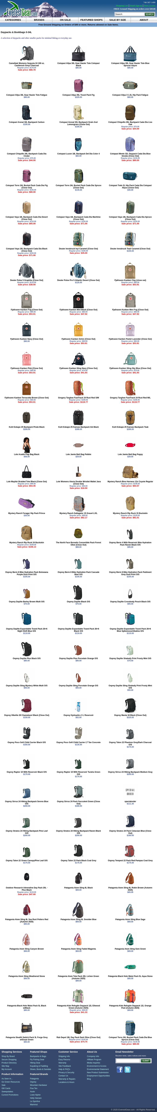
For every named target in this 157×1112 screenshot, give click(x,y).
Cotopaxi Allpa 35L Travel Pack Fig (78, 95)
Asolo (32, 1091)
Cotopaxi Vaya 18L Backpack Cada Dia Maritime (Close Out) (78, 218)
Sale (3, 1085)
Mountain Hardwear (38, 1085)
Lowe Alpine (35, 1095)
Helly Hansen (36, 1098)
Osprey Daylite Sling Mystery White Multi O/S (27, 685)
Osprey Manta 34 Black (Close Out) (130, 715)
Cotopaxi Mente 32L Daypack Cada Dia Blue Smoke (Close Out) (130, 155)
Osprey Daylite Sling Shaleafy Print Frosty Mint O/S (130, 686)
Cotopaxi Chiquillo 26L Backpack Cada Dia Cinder (26, 155)
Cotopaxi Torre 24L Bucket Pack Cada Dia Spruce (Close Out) (78, 186)
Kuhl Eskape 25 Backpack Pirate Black (26, 427)
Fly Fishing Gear (37, 1059)
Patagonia (34, 1079)
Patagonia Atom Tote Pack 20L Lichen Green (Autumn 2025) (78, 977)
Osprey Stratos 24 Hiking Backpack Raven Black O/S (78, 832)
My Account (7, 1069)
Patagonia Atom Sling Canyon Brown (27, 949)
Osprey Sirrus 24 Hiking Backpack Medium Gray (130, 772)
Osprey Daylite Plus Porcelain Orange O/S (78, 658)
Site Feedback (65, 1066)
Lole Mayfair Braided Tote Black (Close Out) (26, 481)
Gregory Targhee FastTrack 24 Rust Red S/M (78, 398)
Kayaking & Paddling (39, 1066)
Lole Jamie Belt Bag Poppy (130, 454)
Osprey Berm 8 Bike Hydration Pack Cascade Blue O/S (78, 573)
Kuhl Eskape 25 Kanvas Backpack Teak (130, 427)
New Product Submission (98, 1072)
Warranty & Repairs (67, 1079)
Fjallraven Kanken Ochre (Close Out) (78, 339)
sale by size (117, 19)
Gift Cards (6, 1088)
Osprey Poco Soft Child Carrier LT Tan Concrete (78, 742)
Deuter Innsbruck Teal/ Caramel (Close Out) (130, 249)
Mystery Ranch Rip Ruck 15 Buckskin (130, 513)
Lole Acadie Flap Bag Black (26, 454)
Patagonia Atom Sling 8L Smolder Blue (78, 919)
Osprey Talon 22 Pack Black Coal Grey (78, 860)
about (144, 19)
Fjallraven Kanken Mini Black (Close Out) (78, 310)
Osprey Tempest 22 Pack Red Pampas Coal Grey (130, 860)
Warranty (62, 1063)
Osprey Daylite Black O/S (78, 601)
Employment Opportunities (98, 1076)
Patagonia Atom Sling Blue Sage (130, 919)
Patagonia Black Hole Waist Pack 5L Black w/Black (26, 1007)
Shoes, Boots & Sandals (40, 1069)
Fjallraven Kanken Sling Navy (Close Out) (78, 368)
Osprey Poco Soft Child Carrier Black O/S (27, 742)
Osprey (33, 1082)
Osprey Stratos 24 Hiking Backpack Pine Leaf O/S (27, 832)
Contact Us (63, 1076)
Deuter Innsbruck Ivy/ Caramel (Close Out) (78, 249)
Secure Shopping (9, 1059)
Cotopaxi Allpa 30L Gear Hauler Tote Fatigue (26, 95)
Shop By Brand (8, 1056)
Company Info (93, 1056)
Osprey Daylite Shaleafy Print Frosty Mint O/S (130, 658)
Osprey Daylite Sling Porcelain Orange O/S (78, 685)
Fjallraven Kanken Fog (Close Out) (27, 310)
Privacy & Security (66, 1072)
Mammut (34, 1104)
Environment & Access (96, 1066)
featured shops (91, 19)
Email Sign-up (136, 5)
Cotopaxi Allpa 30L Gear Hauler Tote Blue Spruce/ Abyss (130, 64)
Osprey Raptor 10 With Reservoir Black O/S (27, 772)
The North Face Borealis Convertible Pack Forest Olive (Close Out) (78, 543)
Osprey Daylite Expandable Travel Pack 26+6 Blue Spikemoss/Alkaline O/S (130, 630)
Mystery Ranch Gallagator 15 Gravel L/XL (78, 513)
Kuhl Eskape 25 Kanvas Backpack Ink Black (78, 427)
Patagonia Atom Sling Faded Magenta (78, 949)
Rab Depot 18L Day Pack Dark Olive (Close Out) (78, 1037)
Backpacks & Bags (38, 1056)
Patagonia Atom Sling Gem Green (130, 949)
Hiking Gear (35, 1063)
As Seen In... (7, 1079)
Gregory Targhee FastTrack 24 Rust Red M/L (130, 398)
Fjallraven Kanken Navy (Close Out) (26, 339)
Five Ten (33, 1088)
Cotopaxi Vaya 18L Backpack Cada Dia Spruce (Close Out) (130, 218)
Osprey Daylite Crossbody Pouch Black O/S (130, 601)
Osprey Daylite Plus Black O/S (27, 658)
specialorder (130, 801)
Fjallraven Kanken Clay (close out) (130, 280)
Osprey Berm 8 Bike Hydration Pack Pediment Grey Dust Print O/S (130, 573)
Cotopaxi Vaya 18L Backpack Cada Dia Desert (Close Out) (27, 218)
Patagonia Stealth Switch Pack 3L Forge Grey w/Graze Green (27, 1038)
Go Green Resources (11, 1082)
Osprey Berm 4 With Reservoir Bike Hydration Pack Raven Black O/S (130, 543)
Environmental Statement (98, 1069)
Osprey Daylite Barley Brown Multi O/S (26, 601)
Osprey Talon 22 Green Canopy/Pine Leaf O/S (27, 860)
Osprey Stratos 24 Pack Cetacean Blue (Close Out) (130, 832)
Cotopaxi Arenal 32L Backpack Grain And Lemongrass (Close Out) (79, 123)
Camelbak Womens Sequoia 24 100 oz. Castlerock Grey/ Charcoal (26, 64)
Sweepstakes (7, 1091)
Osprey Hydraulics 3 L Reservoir (78, 715)
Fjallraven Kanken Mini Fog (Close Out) (130, 310)
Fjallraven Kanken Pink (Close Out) (27, 368)
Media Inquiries (93, 1063)
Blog (89, 1079)
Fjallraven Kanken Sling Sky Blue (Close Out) (130, 368)
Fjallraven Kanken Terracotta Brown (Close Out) (27, 398)
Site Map (5, 1066)
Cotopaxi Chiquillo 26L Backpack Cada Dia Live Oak (130, 123)
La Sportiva (35, 1101)
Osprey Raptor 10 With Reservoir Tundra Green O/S (78, 773)
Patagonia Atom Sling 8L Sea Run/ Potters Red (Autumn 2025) (26, 920)
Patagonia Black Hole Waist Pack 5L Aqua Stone (130, 976)
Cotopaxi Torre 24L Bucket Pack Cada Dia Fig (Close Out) (27, 186)
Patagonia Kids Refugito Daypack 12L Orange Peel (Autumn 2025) (130, 1007)
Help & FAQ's (64, 1069)
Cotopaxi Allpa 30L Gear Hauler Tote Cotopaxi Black (78, 64)
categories (13, 19)
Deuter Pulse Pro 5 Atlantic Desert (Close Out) (78, 280)
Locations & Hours (66, 1082)
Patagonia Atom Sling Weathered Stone (27, 976)
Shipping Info (64, 1056)
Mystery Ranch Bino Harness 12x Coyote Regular (130, 481)
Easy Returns (64, 1059)
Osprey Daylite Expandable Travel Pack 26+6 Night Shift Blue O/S (26, 630)
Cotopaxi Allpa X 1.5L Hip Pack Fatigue (130, 95)
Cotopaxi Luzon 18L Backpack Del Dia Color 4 (78, 154)
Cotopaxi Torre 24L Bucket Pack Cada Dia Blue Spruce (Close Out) (130, 1038)
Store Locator (149, 5)
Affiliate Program (94, 1059)
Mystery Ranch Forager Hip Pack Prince (26, 513)
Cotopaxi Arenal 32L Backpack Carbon (26, 122)
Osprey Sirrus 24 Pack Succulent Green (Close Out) (78, 802)
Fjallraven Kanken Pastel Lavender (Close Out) (130, 339)
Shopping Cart (122, 5)
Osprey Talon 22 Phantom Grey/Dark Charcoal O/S (130, 743)
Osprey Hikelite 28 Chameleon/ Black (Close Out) (26, 715)
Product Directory (9, 1063)
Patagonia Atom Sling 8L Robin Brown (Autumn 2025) (130, 889)
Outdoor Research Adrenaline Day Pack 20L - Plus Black (26, 889)
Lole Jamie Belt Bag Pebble (78, 454)
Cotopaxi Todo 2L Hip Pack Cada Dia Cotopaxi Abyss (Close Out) (130, 186)
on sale (65, 19)
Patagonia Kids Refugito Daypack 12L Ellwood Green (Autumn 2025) (78, 1007)
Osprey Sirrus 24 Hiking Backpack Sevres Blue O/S (26, 802)
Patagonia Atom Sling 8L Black (78, 888)
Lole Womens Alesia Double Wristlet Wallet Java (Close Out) (78, 482)
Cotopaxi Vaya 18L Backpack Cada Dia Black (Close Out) (26, 250)
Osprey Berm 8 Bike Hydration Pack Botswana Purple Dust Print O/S (26, 573)
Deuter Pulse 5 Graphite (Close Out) (26, 280)
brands (39, 19)
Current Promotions (10, 1095)
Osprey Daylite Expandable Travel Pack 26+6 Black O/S (78, 630)
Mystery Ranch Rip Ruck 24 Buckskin (26, 542)
